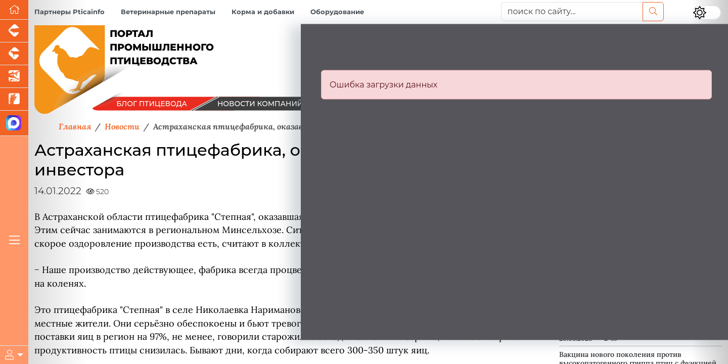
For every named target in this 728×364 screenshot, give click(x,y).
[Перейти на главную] (14, 10)
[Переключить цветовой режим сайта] (707, 13)
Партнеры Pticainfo (69, 12)
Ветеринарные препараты (168, 12)
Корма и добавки (263, 12)
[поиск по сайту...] (572, 11)
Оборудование (337, 12)
